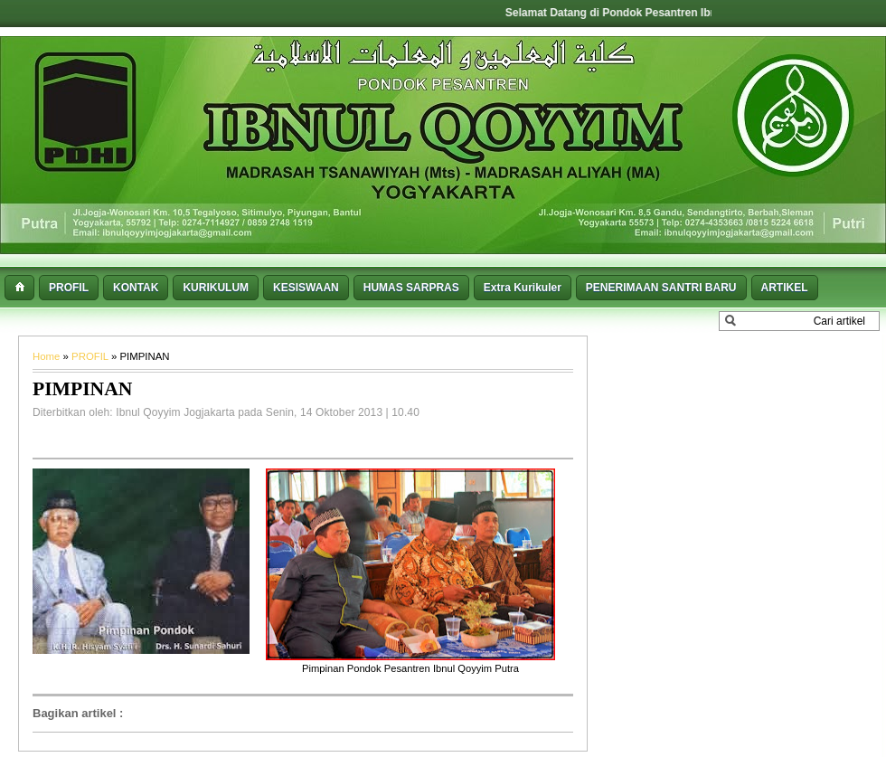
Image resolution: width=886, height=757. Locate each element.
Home (48, 356)
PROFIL (91, 356)
